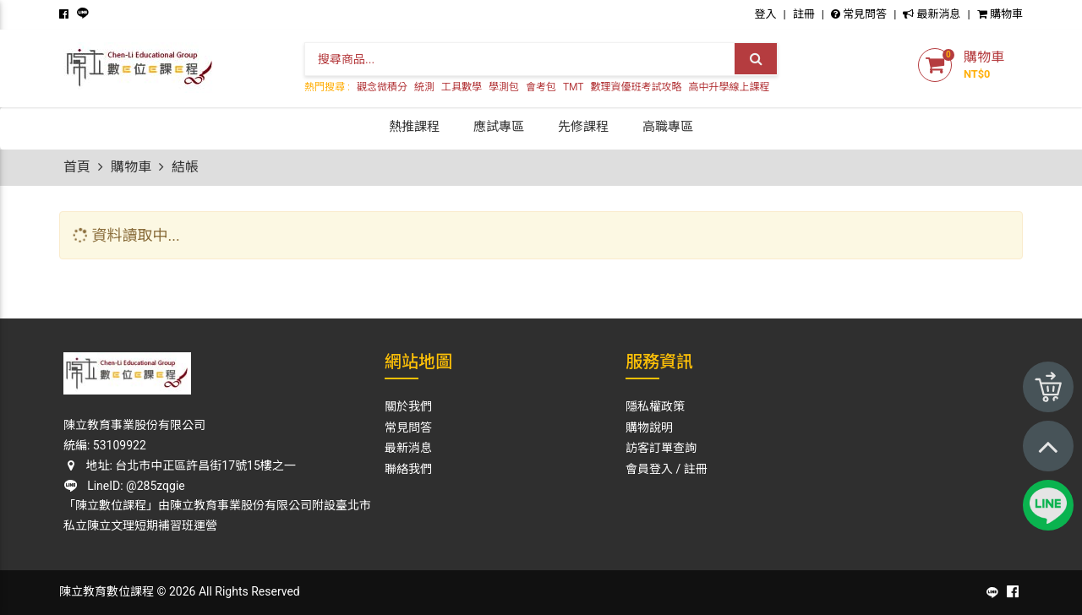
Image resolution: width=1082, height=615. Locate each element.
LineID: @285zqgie (124, 486)
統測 (424, 87)
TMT (573, 87)
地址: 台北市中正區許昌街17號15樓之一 (179, 465)
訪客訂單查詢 (661, 447)
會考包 (541, 87)
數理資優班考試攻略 (636, 87)
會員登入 (649, 469)
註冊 (804, 14)
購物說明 (649, 427)
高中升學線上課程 (729, 87)
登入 (766, 14)
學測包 (504, 87)
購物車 (1000, 14)
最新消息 (931, 14)
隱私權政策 (655, 406)
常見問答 (859, 14)
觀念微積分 (382, 87)
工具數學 (461, 87)
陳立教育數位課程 (106, 591)
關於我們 (408, 406)
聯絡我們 (408, 469)
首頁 (76, 167)
